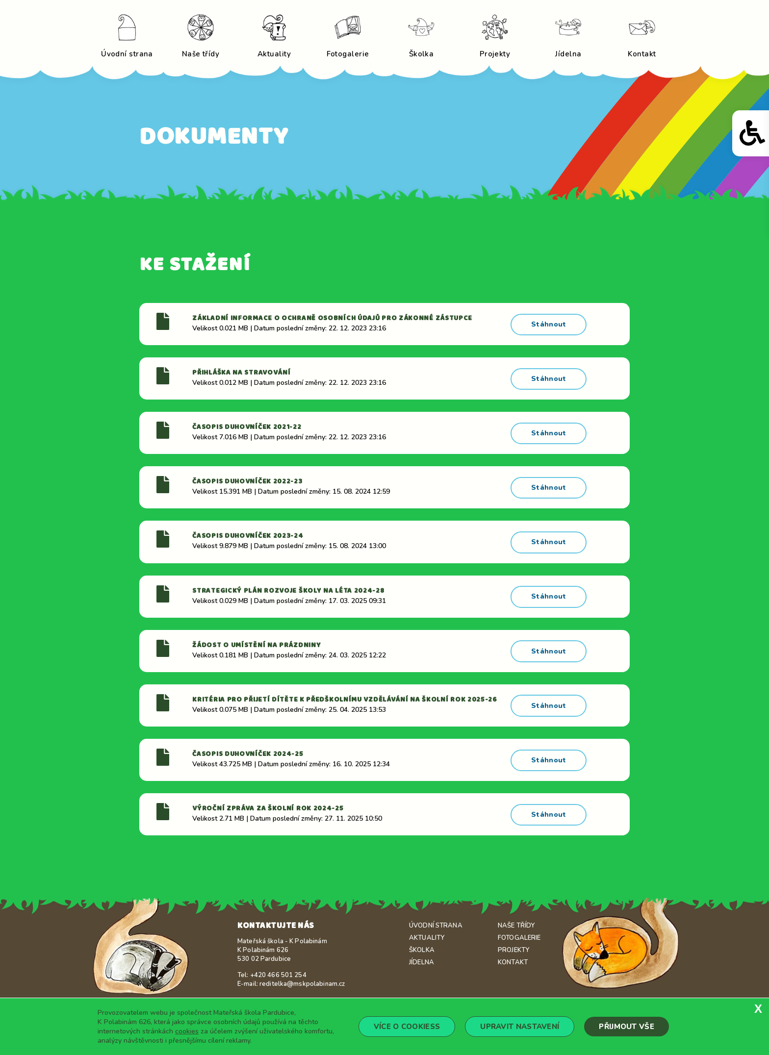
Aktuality (426, 927)
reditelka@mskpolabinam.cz (302, 973)
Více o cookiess (407, 1026)
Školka (422, 939)
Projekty (513, 939)
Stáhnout (549, 323)
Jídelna (421, 952)
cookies (187, 1031)
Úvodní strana (435, 915)
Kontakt (513, 952)
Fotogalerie (519, 927)
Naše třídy (516, 915)
